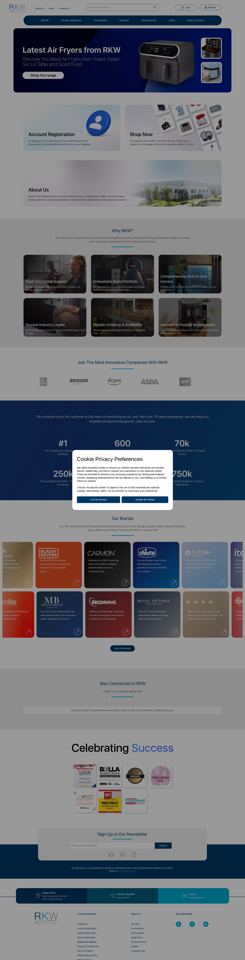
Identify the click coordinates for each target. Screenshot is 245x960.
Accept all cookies (144, 499)
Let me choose (98, 499)
